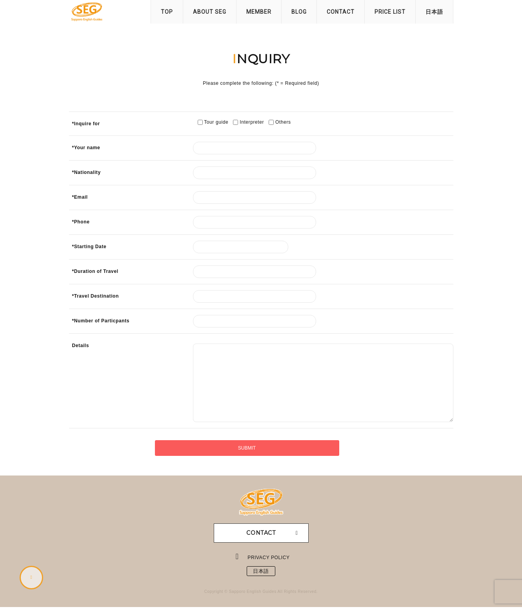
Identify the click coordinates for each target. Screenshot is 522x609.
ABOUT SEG (209, 12)
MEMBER (258, 12)
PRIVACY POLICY (268, 557)
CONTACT (341, 12)
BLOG (299, 12)
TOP (167, 12)
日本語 (434, 12)
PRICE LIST (390, 12)
